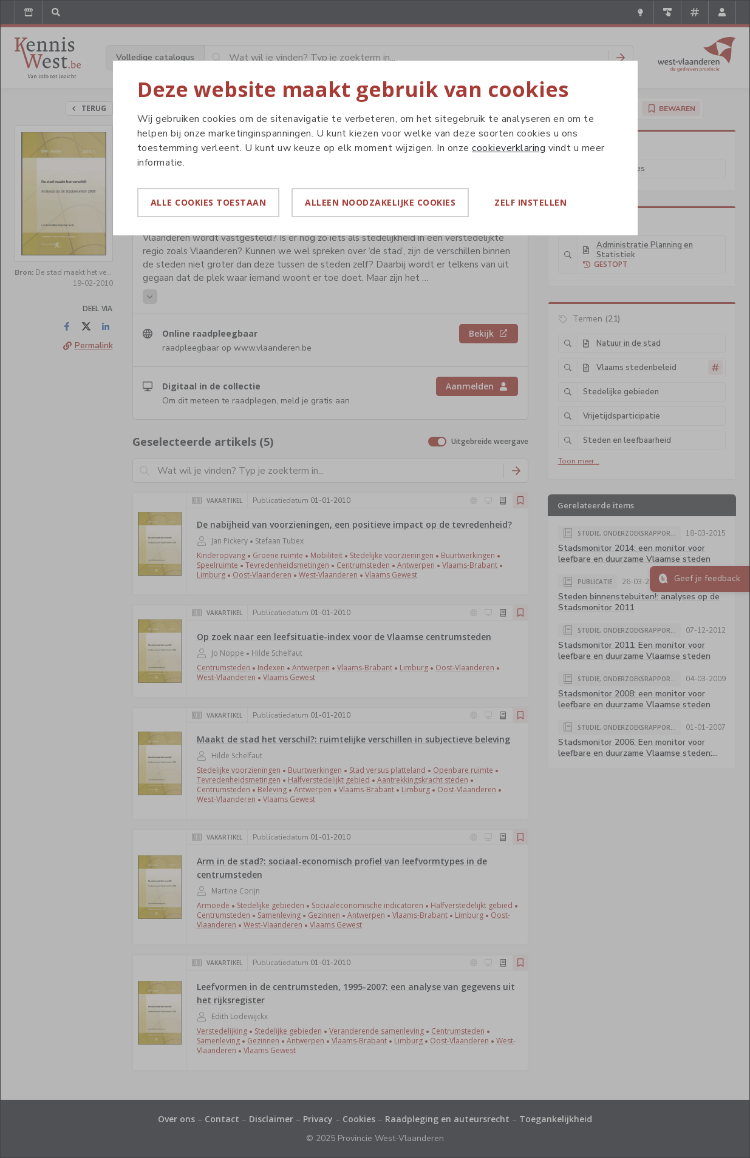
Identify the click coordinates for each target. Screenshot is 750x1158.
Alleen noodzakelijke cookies (380, 202)
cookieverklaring (508, 148)
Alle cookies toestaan (209, 202)
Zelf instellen (530, 202)
